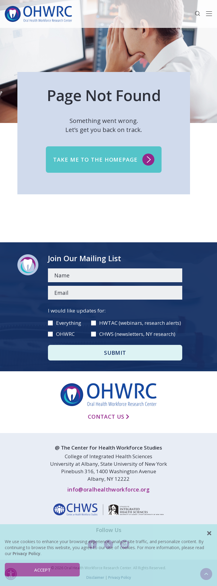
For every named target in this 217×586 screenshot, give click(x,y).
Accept (42, 570)
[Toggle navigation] (209, 13)
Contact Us (108, 416)
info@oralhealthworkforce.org (108, 489)
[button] (209, 533)
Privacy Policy (26, 553)
